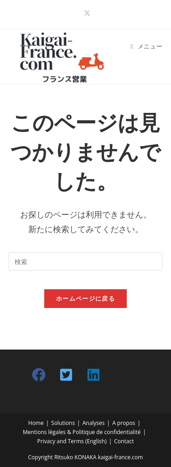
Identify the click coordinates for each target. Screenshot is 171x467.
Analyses (94, 423)
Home (36, 423)
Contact (124, 441)
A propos (123, 423)
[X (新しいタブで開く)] (85, 13)
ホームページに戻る (85, 298)
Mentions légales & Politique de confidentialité (81, 432)
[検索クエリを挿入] (86, 261)
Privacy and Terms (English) (72, 441)
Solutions (63, 423)
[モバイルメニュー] (147, 46)
